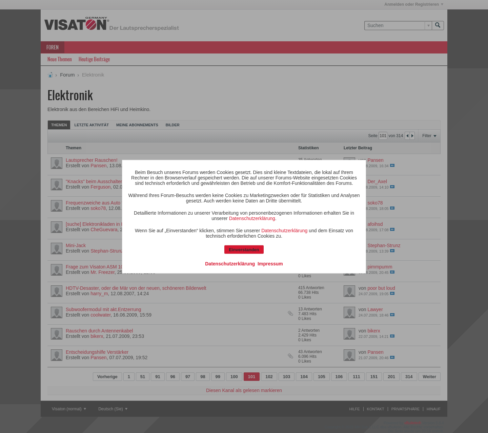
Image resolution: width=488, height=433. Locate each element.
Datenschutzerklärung (252, 218)
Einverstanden (244, 249)
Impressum (270, 263)
